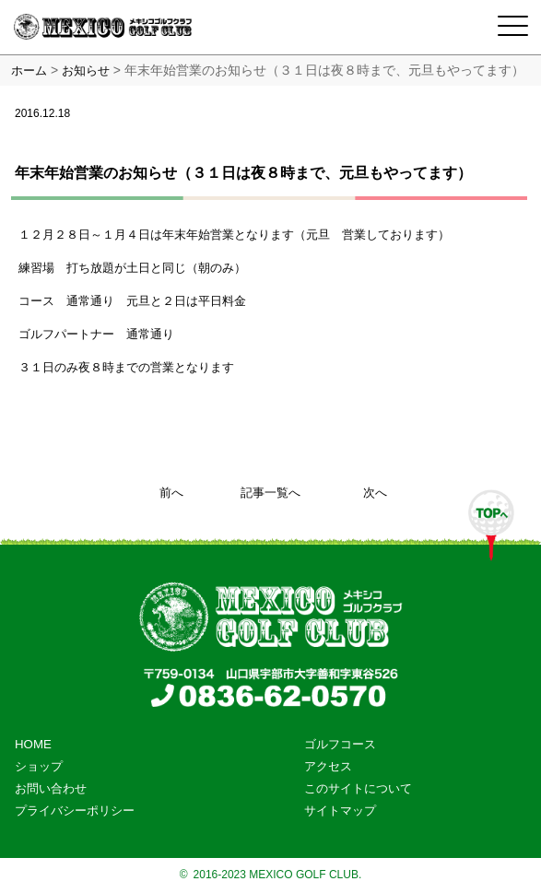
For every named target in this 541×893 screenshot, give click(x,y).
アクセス (328, 766)
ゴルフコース (340, 744)
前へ (171, 492)
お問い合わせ (51, 788)
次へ (375, 492)
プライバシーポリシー (75, 810)
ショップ (39, 766)
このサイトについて (358, 788)
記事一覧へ (270, 492)
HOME (33, 744)
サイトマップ (340, 810)
